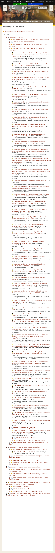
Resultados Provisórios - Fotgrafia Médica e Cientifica (30, 180)
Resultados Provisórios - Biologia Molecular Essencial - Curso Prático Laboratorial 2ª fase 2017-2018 (31, 217)
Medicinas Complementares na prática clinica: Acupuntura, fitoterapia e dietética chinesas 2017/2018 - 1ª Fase (31, 78)
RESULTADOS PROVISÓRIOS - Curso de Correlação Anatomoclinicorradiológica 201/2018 (27, 225)
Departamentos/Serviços (20, 21)
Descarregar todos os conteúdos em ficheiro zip (19, 31)
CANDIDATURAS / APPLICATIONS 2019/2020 (25, 460)
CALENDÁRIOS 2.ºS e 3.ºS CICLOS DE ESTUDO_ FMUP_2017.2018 (31, 39)
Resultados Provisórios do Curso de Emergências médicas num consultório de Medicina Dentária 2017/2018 (30, 353)
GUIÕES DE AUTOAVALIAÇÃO (21, 486)
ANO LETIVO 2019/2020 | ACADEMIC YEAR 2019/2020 (25, 447)
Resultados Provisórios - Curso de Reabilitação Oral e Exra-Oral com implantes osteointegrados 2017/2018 (30, 292)
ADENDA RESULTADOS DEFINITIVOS (24, 42)
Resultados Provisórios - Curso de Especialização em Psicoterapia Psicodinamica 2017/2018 (28, 271)
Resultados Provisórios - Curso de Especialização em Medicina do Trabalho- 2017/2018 (28, 257)
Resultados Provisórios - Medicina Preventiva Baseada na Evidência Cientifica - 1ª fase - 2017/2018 (30, 202)
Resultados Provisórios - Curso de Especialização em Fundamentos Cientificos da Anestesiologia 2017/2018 (28, 125)
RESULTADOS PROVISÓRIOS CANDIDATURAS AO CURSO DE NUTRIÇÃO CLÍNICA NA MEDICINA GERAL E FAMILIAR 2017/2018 (30, 337)
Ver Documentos (31, 21)
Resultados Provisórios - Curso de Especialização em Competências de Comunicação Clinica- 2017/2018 (28, 233)
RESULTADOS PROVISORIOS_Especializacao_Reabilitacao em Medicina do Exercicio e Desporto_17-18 (30, 406)
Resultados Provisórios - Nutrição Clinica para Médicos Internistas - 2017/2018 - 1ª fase (29, 210)
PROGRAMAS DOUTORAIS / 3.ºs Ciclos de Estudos (30, 440)
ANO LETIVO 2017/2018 (16, 37)
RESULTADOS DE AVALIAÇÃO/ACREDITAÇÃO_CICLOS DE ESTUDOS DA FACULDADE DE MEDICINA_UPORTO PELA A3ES (28, 483)
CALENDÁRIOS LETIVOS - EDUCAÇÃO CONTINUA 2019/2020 (30, 449)
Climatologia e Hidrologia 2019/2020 (24, 452)
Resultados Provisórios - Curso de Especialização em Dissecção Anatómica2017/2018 (28, 135)
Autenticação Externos (31, 8)
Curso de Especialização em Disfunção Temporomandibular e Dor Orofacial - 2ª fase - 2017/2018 (31, 65)
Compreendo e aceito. (20, 4)
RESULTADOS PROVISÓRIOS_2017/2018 (24, 428)
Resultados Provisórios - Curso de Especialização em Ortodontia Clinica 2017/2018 (28, 265)
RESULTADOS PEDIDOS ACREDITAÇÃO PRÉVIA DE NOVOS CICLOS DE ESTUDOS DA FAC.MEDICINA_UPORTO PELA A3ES (28, 494)
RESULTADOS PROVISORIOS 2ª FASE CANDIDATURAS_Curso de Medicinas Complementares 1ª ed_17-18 (31, 371)
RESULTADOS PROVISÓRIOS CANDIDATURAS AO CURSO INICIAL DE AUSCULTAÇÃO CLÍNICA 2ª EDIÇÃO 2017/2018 (31, 345)
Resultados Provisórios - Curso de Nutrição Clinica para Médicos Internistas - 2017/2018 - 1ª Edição (29, 284)
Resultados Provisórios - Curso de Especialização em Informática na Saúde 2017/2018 (28, 242)
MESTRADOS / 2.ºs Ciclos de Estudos (27, 438)
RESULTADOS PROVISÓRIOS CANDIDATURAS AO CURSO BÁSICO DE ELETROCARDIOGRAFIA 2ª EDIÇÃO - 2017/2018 (31, 320)
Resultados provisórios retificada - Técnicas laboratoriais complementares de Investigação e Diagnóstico (30, 362)
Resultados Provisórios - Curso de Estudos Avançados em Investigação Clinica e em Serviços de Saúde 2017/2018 (30, 150)
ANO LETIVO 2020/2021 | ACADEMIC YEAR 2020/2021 (25, 467)
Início (11, 21)
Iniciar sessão (42, 8)
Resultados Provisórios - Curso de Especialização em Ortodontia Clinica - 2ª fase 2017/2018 (28, 142)
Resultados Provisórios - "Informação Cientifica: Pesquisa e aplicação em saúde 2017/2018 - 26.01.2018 (30, 195)
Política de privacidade (35, 4)
